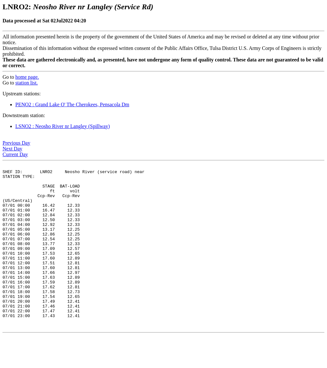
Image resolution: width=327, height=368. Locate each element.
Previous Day (16, 143)
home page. (27, 77)
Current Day (15, 154)
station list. (26, 82)
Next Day (12, 148)
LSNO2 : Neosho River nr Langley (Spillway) (62, 126)
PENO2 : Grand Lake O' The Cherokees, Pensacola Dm (72, 104)
